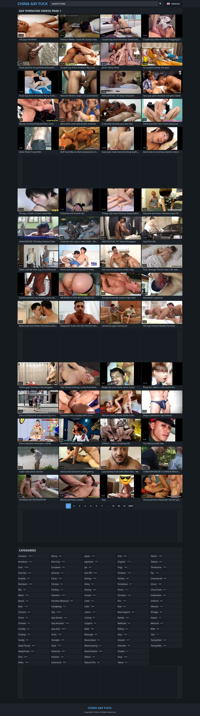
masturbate (92, 640)
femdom (58, 595)
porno (123, 590)
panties (123, 578)
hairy (56, 634)
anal (23, 567)
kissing (90, 590)
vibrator (157, 606)
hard (56, 646)
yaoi (155, 634)
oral (122, 556)
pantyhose (125, 584)
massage (91, 634)
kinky (89, 584)
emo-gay (58, 562)
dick (23, 657)
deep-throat (27, 646)
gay (56, 612)
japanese (91, 562)
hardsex (57, 657)
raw (122, 606)
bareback (25, 584)
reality (124, 618)
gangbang (58, 606)
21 (124, 506)
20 (119, 506)
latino (90, 612)
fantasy (57, 584)
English (176, 3)
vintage (157, 612)
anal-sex (25, 573)
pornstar (125, 595)
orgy (123, 567)
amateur (25, 556)
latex (89, 601)
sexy (123, 634)
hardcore (58, 651)
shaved (124, 640)
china (23, 618)
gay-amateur (60, 623)
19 (113, 506)
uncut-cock (158, 590)
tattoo (156, 556)
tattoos (156, 562)
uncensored (159, 578)
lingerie (90, 623)
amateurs (25, 562)
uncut (156, 584)
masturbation (93, 651)
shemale (124, 646)
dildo (23, 662)
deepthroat (26, 651)
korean (90, 595)
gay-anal (59, 629)
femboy (57, 590)
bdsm (23, 595)
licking (90, 618)
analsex (24, 578)
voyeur (156, 618)
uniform (157, 601)
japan (90, 556)
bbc (22, 590)
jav (88, 567)
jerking (90, 578)
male (89, 629)
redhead (124, 623)
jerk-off (90, 573)
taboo (123, 662)
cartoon (24, 612)
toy (155, 573)
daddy (23, 640)
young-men (158, 646)
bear (23, 606)
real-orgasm (126, 612)
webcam (157, 623)
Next (131, 506)
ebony (56, 556)
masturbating (93, 646)
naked (89, 657)
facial (56, 578)
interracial (59, 662)
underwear (158, 595)
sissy (123, 657)
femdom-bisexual (62, 601)
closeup (24, 634)
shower (124, 651)
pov (122, 601)
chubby (24, 629)
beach (23, 601)
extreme (57, 573)
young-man (158, 640)
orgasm (124, 562)
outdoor (125, 573)
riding (123, 629)
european (58, 567)
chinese (24, 623)
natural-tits (92, 662)
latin (89, 606)
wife (155, 629)
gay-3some (59, 618)
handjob (58, 640)
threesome (159, 567)
